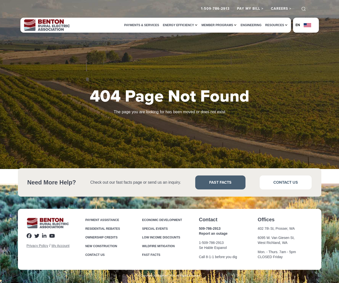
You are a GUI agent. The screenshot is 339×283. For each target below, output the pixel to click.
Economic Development (162, 220)
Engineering (251, 25)
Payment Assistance (102, 220)
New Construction (101, 246)
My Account (60, 246)
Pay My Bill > (250, 8)
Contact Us (285, 182)
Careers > (281, 8)
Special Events (155, 228)
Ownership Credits (101, 237)
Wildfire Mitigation (158, 246)
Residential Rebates (102, 228)
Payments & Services (141, 25)
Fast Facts (220, 182)
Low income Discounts (161, 237)
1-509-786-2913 (215, 8)
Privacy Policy (37, 246)
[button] (178, 25)
